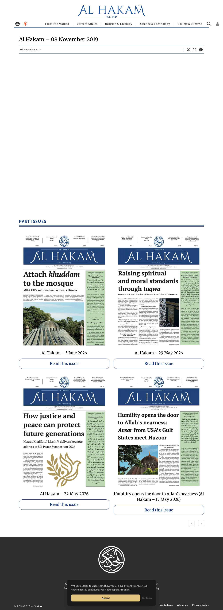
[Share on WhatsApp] (194, 49)
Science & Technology (155, 23)
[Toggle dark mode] (25, 24)
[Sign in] (217, 24)
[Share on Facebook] (201, 49)
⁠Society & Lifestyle (190, 23)
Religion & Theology (118, 23)
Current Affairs (87, 23)
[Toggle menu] (17, 24)
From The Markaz (57, 23)
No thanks (147, 598)
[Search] (209, 24)
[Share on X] (188, 49)
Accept (106, 597)
